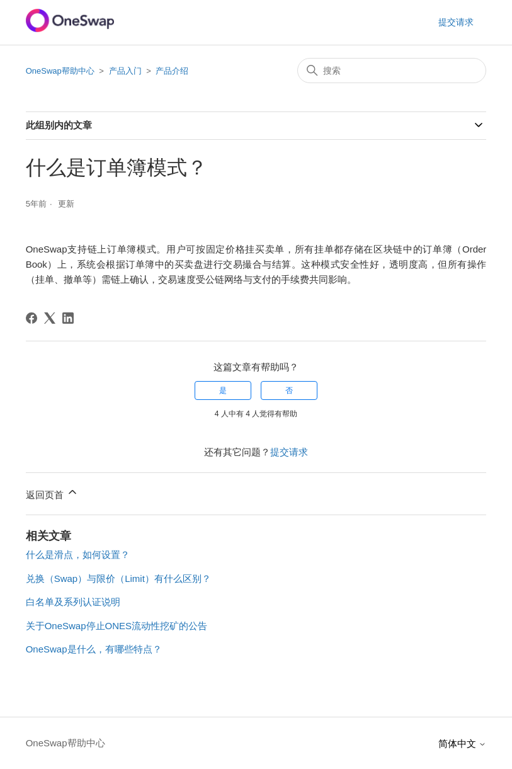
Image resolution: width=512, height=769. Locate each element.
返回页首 (52, 493)
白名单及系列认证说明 (73, 601)
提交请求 (456, 22)
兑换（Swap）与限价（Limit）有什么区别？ (118, 578)
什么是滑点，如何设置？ (78, 554)
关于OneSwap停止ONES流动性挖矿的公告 (116, 625)
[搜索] (391, 70)
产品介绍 (172, 71)
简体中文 (462, 743)
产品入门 (125, 71)
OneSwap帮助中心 (60, 71)
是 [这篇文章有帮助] (223, 390)
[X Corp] (49, 318)
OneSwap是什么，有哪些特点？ (94, 649)
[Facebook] (31, 318)
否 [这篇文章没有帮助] (289, 390)
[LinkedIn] (68, 318)
